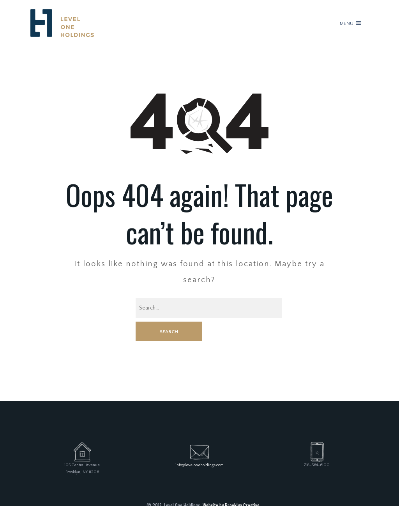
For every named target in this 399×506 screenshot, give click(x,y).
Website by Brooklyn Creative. (232, 485)
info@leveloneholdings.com (199, 445)
